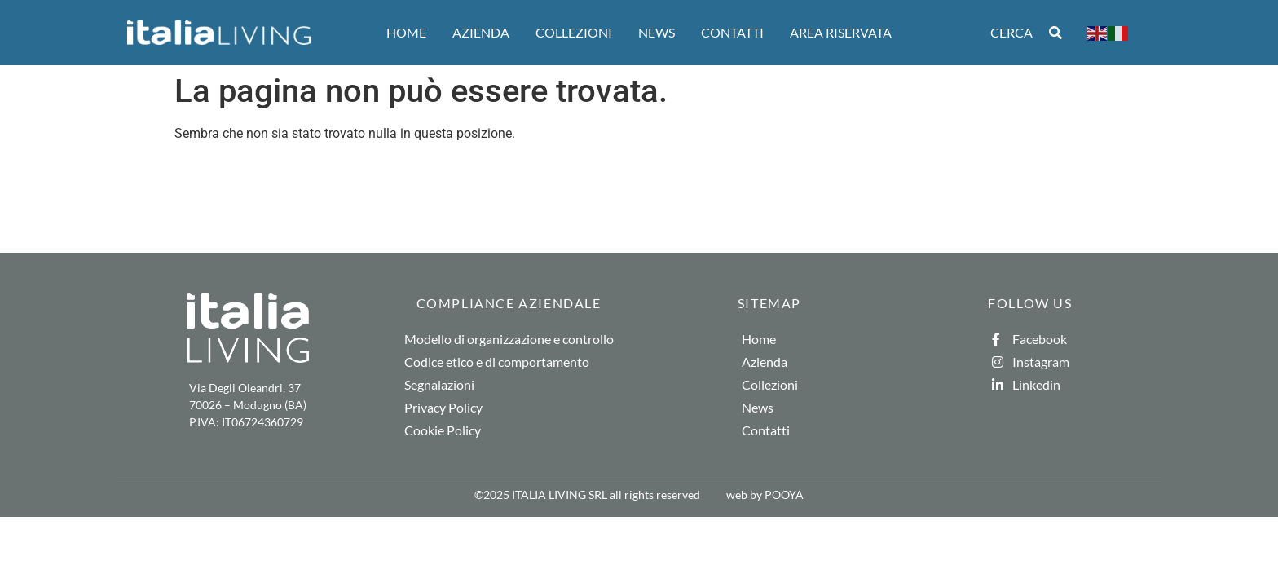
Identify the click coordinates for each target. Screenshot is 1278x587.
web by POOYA (765, 494)
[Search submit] (1055, 33)
